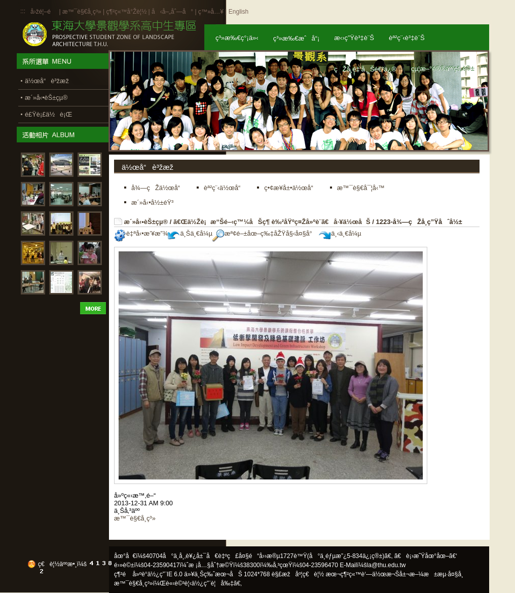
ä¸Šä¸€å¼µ (190, 233)
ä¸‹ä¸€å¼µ (340, 233)
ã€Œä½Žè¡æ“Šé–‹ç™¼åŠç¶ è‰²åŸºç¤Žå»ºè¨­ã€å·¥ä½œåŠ (272, 222)
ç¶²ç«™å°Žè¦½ (126, 11)
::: (22, 11)
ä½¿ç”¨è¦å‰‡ (213, 583)
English (238, 11)
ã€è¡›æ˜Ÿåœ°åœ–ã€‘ (425, 556)
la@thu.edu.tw (386, 565)
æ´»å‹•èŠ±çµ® (146, 222)
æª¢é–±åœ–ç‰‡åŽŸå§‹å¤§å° (264, 233)
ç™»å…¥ (211, 11)
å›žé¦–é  (43, 11)
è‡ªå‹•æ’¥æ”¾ (141, 233)
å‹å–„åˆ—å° (172, 11)
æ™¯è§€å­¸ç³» (82, 11)
